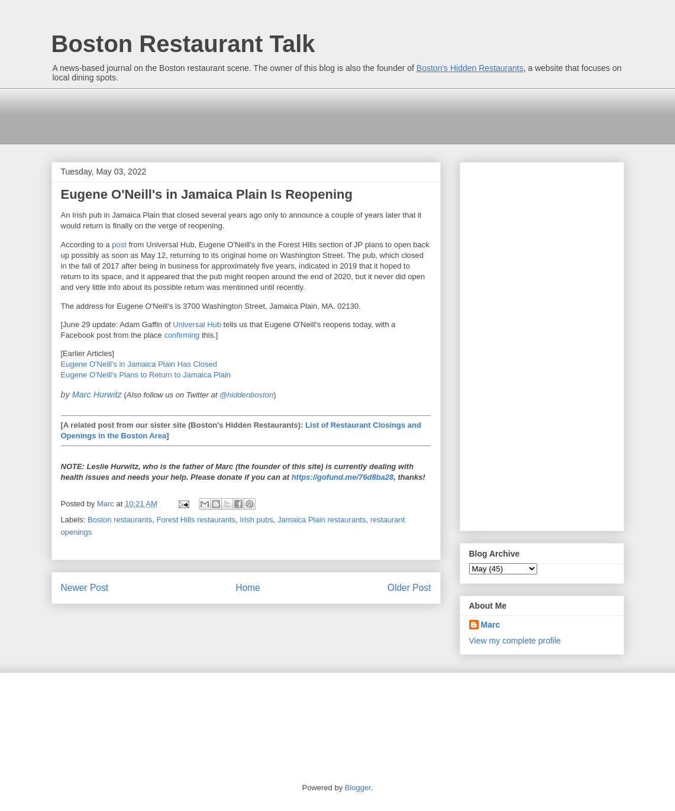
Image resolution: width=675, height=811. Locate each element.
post (119, 244)
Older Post (409, 588)
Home (247, 588)
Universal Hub (197, 324)
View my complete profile (515, 640)
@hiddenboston (246, 394)
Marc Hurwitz (97, 394)
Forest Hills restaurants (195, 519)
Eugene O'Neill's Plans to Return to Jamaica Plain (146, 374)
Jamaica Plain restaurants (321, 519)
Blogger (358, 787)
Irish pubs (256, 519)
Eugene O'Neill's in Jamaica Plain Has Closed (139, 364)
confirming (181, 335)
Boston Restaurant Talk (183, 44)
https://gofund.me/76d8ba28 (343, 477)
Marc (490, 624)
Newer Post (85, 588)
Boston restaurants (120, 519)
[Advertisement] (266, 114)
